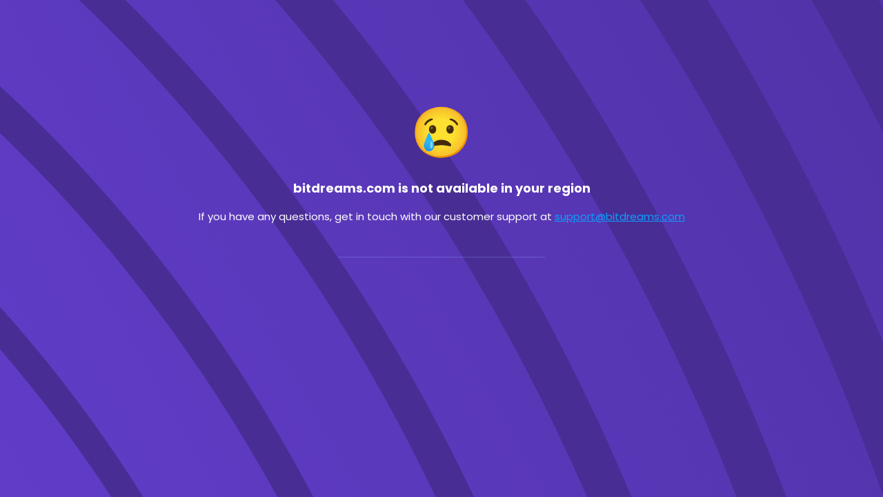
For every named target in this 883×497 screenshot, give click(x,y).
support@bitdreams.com (620, 216)
